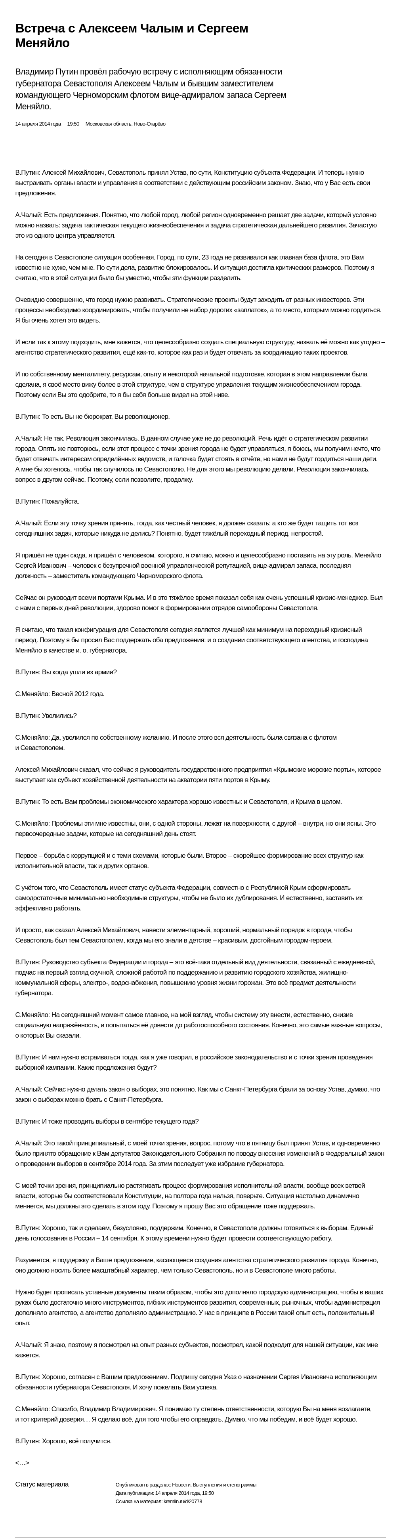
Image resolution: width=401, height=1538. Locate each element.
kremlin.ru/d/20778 (183, 1501)
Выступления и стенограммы (224, 1485)
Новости (181, 1485)
